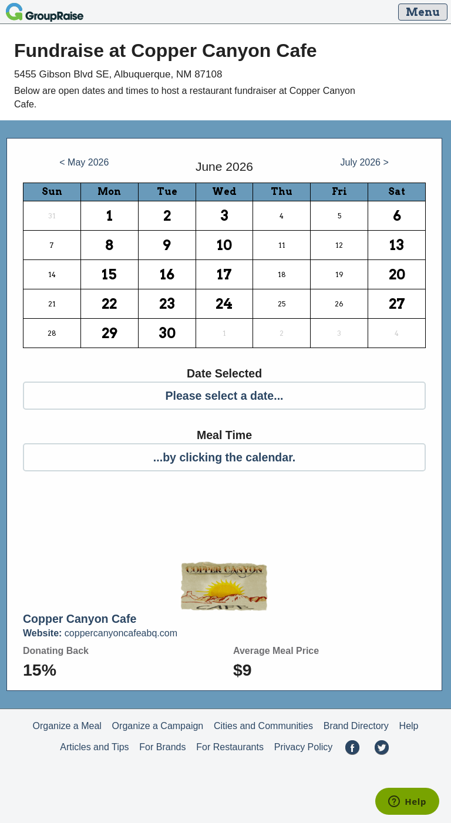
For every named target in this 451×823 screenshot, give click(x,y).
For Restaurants (230, 747)
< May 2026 (84, 162)
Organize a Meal (66, 726)
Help (409, 726)
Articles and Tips (94, 747)
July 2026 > (365, 162)
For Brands (162, 747)
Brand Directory (356, 726)
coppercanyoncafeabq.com (100, 633)
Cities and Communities (263, 726)
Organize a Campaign (158, 726)
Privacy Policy (303, 747)
